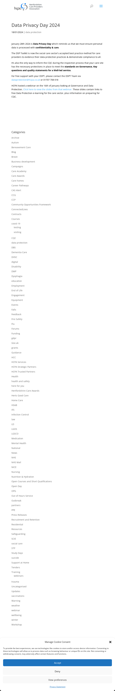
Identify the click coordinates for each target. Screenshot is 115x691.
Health (14, 376)
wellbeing (16, 615)
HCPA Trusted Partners (23, 371)
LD (12, 424)
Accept (57, 662)
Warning (15, 600)
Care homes (17, 180)
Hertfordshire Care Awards (25, 390)
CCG (13, 195)
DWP (13, 271)
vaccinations (17, 595)
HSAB (14, 405)
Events (14, 304)
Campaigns (17, 166)
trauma (15, 581)
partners (15, 505)
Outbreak (16, 500)
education (16, 280)
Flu (13, 323)
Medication (17, 438)
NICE (13, 467)
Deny (57, 671)
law (13, 419)
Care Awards (18, 175)
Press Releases (19, 514)
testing (17, 227)
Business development (23, 161)
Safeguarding (18, 533)
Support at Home (20, 562)
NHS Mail (16, 462)
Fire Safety (16, 319)
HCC (13, 357)
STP (13, 548)
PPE (13, 510)
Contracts (16, 214)
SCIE (13, 538)
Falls (13, 309)
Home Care (17, 400)
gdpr (13, 338)
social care (16, 543)
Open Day (16, 486)
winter (14, 619)
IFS (12, 409)
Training (15, 572)
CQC (13, 238)
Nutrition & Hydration (22, 476)
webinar (15, 610)
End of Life (16, 290)
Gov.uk (14, 342)
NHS (13, 457)
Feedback (16, 314)
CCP (13, 199)
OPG (13, 490)
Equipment (17, 300)
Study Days (17, 552)
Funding (15, 333)
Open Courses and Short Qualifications (31, 481)
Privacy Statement (57, 686)
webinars (18, 575)
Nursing (15, 471)
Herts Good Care (20, 395)
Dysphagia (16, 276)
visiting (17, 232)
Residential (17, 524)
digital (14, 261)
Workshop (16, 624)
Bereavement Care (21, 147)
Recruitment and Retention (25, 519)
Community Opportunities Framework (31, 204)
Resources (16, 529)
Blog (13, 152)
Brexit (14, 156)
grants (14, 347)
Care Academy (18, 171)
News (14, 452)
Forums (15, 328)
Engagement (17, 295)
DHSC (14, 257)
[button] (110, 642)
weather (15, 605)
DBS (13, 247)
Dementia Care (19, 252)
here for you (17, 385)
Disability (16, 266)
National (15, 448)
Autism (15, 142)
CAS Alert (16, 190)
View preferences (57, 679)
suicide (15, 557)
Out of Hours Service (22, 495)
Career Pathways (20, 185)
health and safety (20, 381)
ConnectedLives (19, 209)
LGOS (14, 428)
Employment (17, 285)
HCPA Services (18, 362)
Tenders (15, 567)
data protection (33, 32)
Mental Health (18, 443)
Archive (15, 137)
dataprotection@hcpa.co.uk (25, 79)
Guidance (16, 352)
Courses (15, 218)
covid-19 (15, 223)
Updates (15, 591)
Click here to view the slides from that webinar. (48, 89)
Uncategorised (19, 586)
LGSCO (14, 433)
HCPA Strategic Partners (23, 366)
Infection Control (20, 414)
